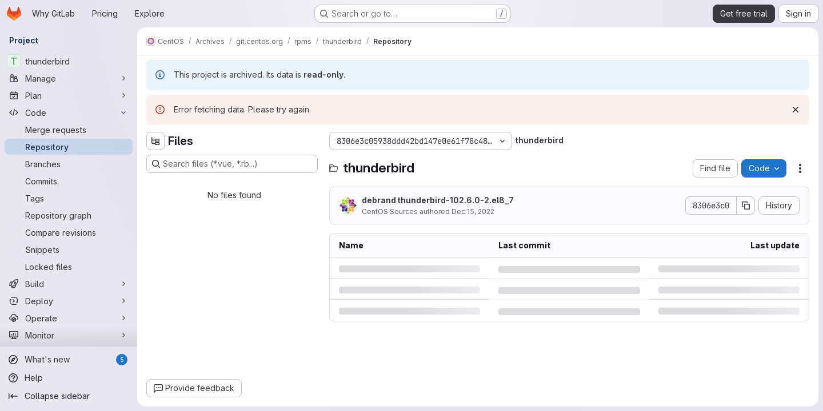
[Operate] (69, 318)
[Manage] (69, 78)
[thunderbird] (69, 61)
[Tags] (69, 198)
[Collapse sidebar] (69, 396)
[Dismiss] (795, 109)
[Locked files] (69, 267)
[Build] (69, 284)
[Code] (69, 112)
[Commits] (69, 181)
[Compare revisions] (69, 232)
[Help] (69, 378)
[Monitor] (69, 335)
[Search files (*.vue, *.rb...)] (232, 164)
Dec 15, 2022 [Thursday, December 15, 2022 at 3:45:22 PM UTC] (473, 211)
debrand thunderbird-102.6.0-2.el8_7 (438, 200)
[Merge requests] (69, 130)
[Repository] (69, 147)
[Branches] (69, 164)
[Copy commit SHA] (746, 205)
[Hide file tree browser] (155, 141)
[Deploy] (69, 301)
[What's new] (69, 360)
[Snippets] (69, 249)
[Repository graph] (69, 215)
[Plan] (69, 95)
